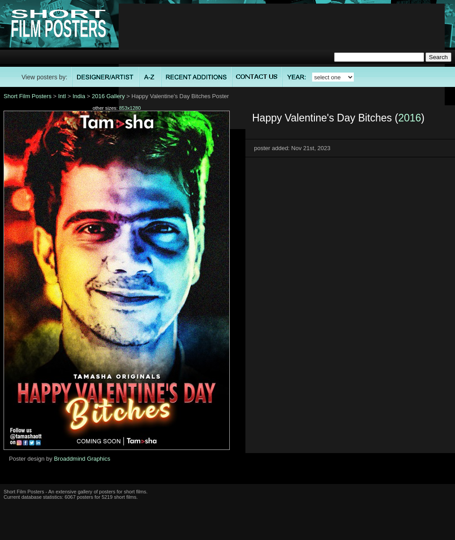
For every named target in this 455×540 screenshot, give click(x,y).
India (79, 96)
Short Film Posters (28, 96)
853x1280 (130, 108)
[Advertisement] (282, 66)
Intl (62, 96)
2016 (409, 118)
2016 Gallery (108, 96)
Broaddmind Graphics (82, 458)
